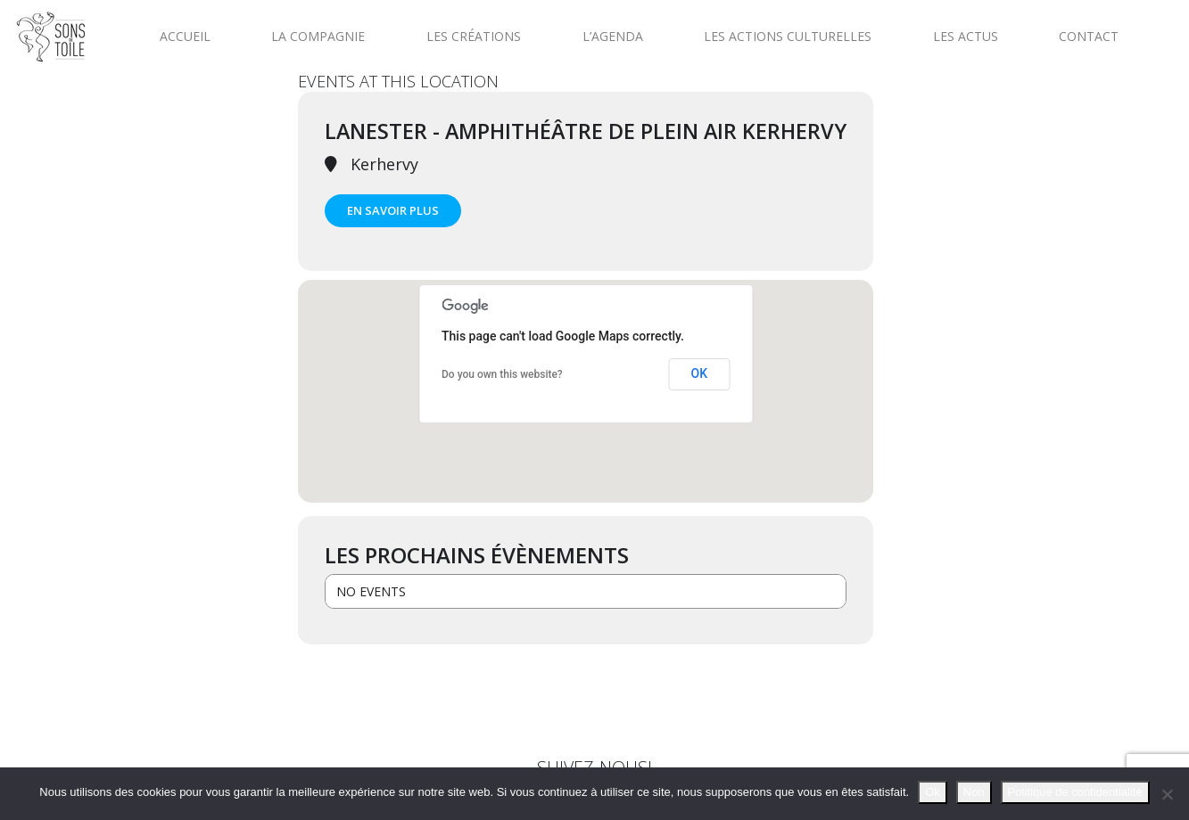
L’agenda (612, 36)
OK (699, 373)
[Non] (1167, 794)
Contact (1089, 36)
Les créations (473, 36)
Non (974, 792)
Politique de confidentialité (1075, 792)
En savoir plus (393, 210)
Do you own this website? (502, 374)
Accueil (185, 36)
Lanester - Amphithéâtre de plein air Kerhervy (585, 131)
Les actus (965, 36)
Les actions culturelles (787, 36)
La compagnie (318, 36)
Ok (932, 792)
